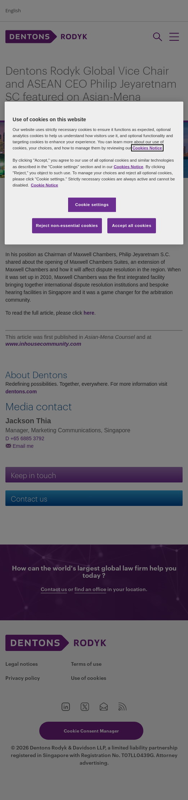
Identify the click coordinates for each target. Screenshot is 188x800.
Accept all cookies (132, 225)
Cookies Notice (147, 148)
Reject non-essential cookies (67, 225)
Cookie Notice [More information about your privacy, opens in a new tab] (44, 185)
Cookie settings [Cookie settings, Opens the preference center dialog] (92, 204)
